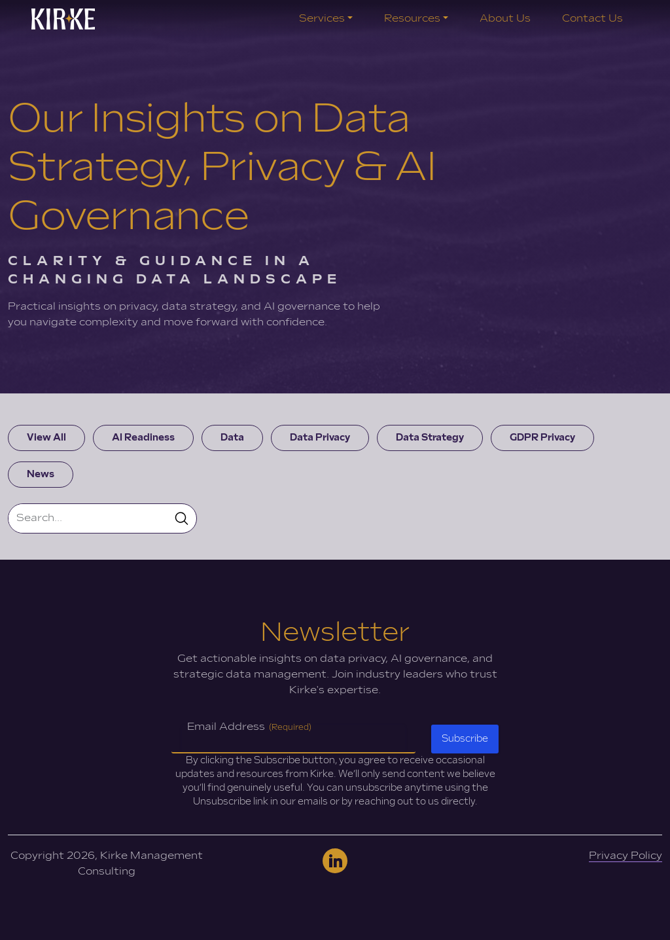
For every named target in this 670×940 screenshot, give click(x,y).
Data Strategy (430, 437)
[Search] (88, 518)
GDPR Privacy (542, 437)
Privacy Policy (625, 856)
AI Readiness (143, 437)
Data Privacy (320, 437)
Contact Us (592, 18)
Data (232, 437)
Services (322, 18)
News (40, 474)
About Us (505, 18)
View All (46, 437)
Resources (412, 18)
